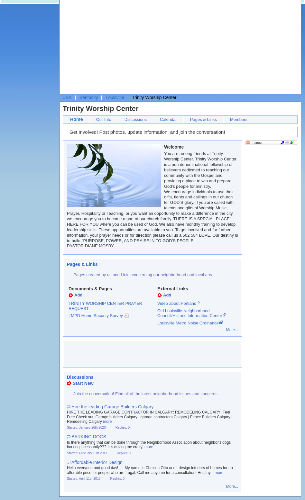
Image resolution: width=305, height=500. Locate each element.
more (107, 421)
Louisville (115, 97)
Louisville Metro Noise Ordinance (188, 323)
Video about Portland (176, 303)
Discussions (136, 119)
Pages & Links (203, 119)
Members (238, 119)
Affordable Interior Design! (97, 462)
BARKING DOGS (88, 436)
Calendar (168, 119)
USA (67, 97)
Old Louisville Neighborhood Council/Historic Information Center (189, 313)
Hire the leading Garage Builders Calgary (112, 406)
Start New (83, 383)
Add (78, 295)
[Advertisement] (150, 49)
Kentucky (88, 97)
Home (76, 119)
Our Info (103, 119)
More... (232, 330)
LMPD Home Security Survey (96, 315)
